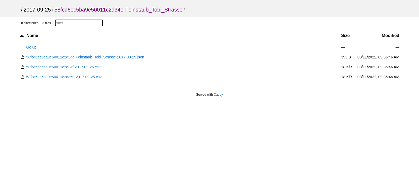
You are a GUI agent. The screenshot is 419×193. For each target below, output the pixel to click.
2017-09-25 (37, 10)
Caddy (218, 94)
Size (345, 35)
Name (32, 35)
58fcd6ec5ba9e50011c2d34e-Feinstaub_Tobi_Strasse (119, 10)
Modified (390, 35)
